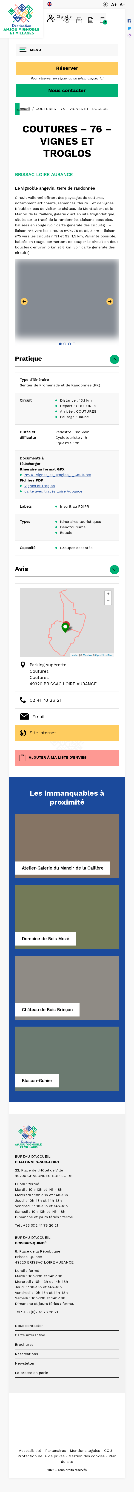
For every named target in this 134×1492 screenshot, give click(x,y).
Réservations (26, 1354)
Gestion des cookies (87, 1456)
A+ (114, 4)
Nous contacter (67, 90)
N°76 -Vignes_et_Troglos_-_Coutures (57, 475)
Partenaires (55, 1450)
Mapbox (87, 655)
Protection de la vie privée (41, 1456)
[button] (60, 344)
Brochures (24, 1344)
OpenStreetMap (104, 655)
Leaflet (74, 655)
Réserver (67, 68)
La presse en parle (31, 1373)
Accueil (23, 109)
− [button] (108, 601)
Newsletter (25, 1363)
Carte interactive (30, 1335)
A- (122, 4)
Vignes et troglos (39, 486)
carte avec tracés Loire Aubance (53, 491)
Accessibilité (30, 1450)
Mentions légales (85, 1450)
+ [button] (108, 594)
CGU (108, 1450)
